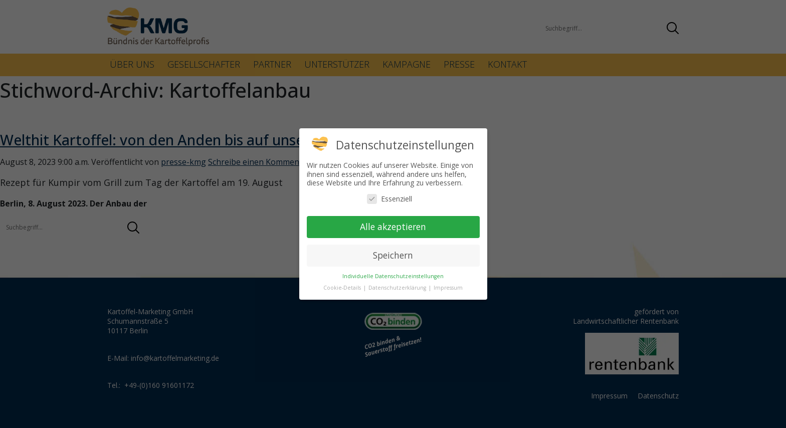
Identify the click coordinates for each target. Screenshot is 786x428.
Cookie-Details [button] (342, 287)
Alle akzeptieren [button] (393, 227)
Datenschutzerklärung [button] (398, 287)
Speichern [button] (393, 255)
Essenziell (389, 198)
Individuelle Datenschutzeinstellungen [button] (393, 276)
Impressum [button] (448, 287)
